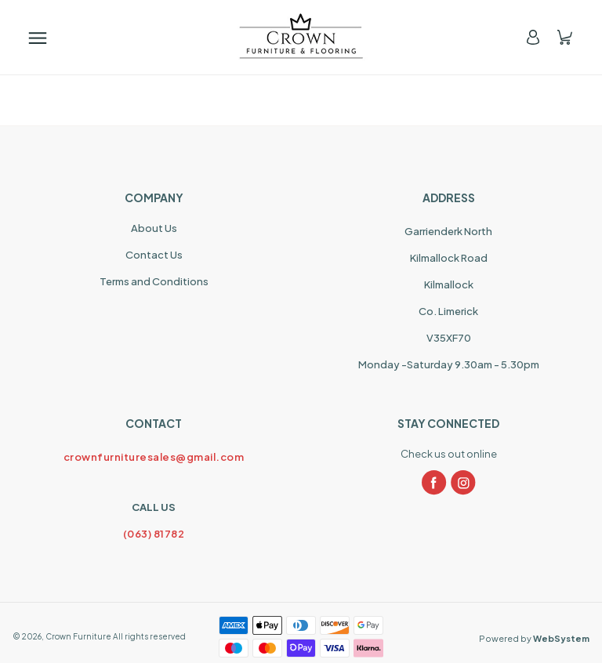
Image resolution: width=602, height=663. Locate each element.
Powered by (534, 638)
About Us (154, 228)
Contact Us (154, 254)
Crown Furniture (78, 636)
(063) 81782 (154, 533)
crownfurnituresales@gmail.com (154, 457)
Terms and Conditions (154, 281)
